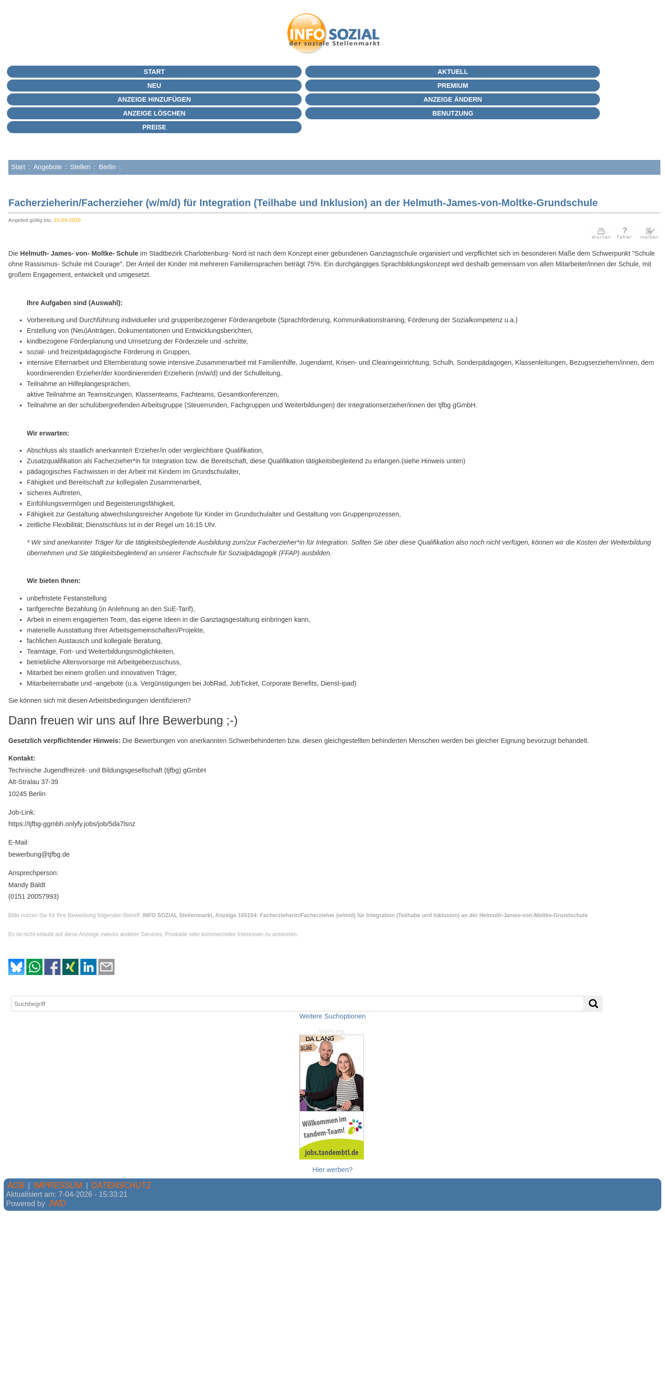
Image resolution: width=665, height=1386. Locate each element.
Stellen (80, 167)
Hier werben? (332, 1169)
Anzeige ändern (452, 99)
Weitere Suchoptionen (332, 1016)
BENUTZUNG (452, 113)
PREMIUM (452, 85)
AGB (15, 1185)
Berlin (107, 167)
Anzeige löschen (154, 113)
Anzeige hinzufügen (154, 99)
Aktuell (453, 71)
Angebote (47, 167)
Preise (154, 127)
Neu (154, 85)
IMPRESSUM (58, 1185)
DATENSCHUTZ (121, 1185)
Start (154, 71)
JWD (57, 1203)
